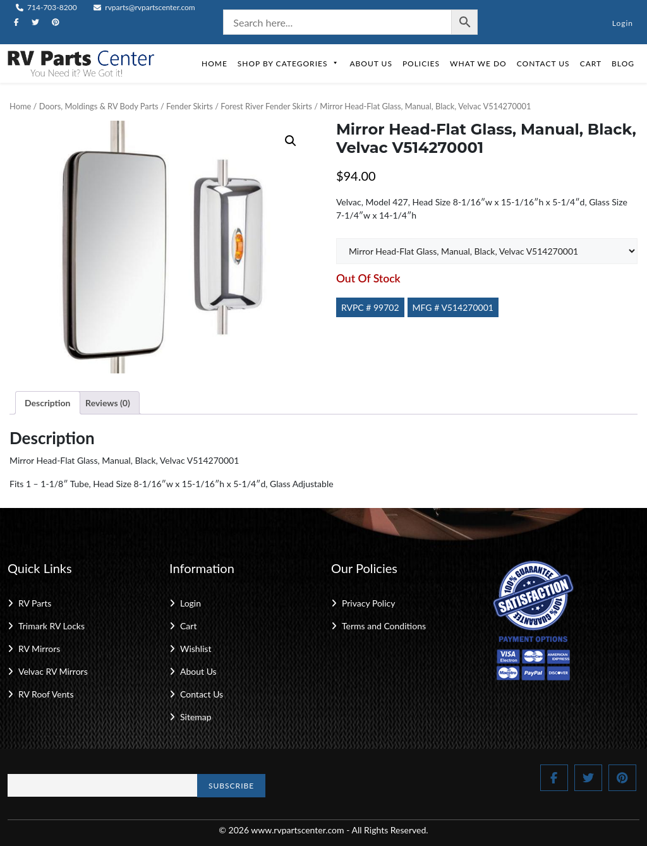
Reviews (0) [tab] (107, 402)
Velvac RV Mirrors (53, 671)
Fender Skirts (189, 106)
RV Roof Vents (45, 694)
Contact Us (543, 63)
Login (622, 23)
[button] (290, 141)
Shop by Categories (289, 63)
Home (214, 63)
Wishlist (195, 648)
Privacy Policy (368, 603)
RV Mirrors (39, 648)
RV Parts (34, 603)
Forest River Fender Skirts (266, 106)
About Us (370, 63)
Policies (421, 63)
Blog (623, 63)
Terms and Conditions (384, 625)
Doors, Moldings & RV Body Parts (99, 106)
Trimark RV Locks (51, 625)
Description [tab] (48, 402)
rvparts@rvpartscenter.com (144, 7)
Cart (591, 63)
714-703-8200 (46, 7)
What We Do (478, 63)
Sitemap (196, 716)
